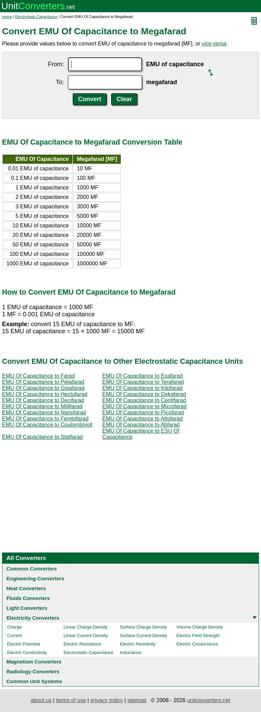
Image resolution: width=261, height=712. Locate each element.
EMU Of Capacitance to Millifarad (42, 406)
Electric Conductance (197, 644)
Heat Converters (26, 588)
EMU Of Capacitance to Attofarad (142, 418)
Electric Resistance (82, 644)
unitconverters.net (208, 700)
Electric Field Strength (198, 635)
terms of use (71, 700)
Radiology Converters (32, 671)
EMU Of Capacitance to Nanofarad (44, 412)
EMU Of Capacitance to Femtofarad (45, 418)
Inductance (131, 652)
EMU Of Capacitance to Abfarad (141, 425)
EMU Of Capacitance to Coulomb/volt (47, 425)
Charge (14, 627)
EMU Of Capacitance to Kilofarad (142, 388)
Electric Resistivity (138, 644)
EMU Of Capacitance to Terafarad (143, 382)
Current (14, 635)
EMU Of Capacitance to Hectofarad (44, 394)
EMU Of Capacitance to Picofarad (143, 412)
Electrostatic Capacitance (36, 17)
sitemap (136, 700)
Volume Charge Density (199, 627)
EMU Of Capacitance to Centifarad (144, 400)
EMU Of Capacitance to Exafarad (142, 376)
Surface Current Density (143, 635)
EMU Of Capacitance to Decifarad (43, 400)
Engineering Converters (35, 578)
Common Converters (31, 569)
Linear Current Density (86, 635)
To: (60, 82)
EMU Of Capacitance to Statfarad (42, 437)
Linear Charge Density (85, 627)
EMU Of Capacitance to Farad (38, 376)
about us (41, 700)
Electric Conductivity (27, 652)
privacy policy (106, 700)
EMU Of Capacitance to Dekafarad (144, 394)
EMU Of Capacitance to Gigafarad (43, 388)
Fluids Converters (28, 598)
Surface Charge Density (143, 627)
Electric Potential (23, 644)
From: (56, 64)
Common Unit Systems (34, 681)
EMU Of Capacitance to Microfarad (144, 406)
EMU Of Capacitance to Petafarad (43, 382)
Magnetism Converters (34, 661)
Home (7, 17)
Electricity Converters (32, 618)
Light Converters (26, 608)
